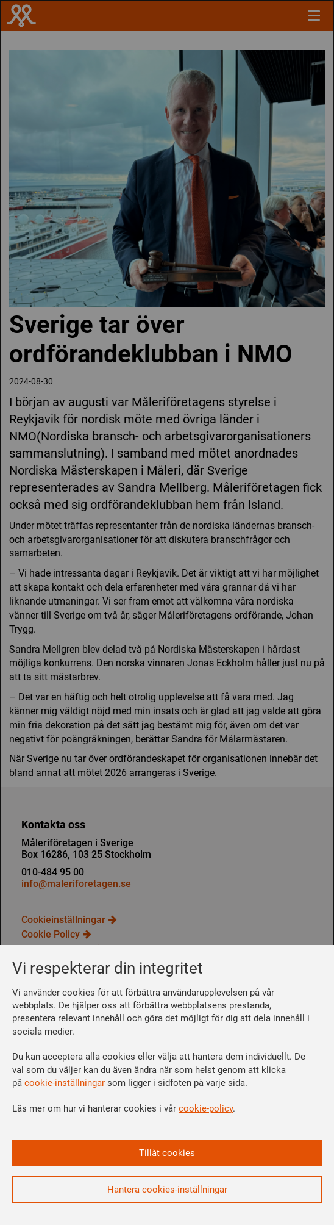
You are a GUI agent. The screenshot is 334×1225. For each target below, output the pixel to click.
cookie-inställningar (64, 1082)
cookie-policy (206, 1108)
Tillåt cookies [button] (167, 1153)
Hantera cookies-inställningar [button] (167, 1189)
